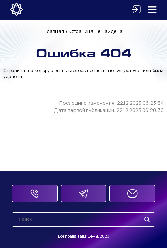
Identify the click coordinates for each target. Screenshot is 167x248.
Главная (54, 31)
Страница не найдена (96, 31)
